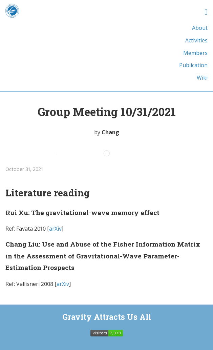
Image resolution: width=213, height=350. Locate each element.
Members (195, 53)
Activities (196, 40)
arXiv (55, 228)
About (200, 28)
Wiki (202, 77)
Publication (193, 65)
